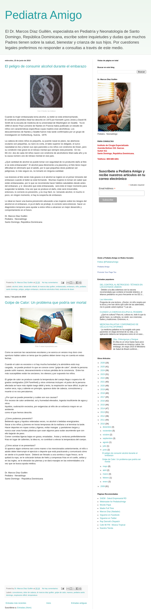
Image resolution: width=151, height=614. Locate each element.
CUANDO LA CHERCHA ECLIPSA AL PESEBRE (121, 312)
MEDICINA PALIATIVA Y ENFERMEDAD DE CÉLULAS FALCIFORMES (119, 325)
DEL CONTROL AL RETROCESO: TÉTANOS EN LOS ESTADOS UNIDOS (121, 286)
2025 (103, 367)
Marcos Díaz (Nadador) (110, 511)
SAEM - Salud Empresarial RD (113, 498)
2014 (103, 408)
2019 (103, 389)
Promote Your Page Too (106, 272)
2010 (103, 424)
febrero (106, 478)
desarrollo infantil (30, 286)
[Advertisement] (42, 252)
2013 (103, 412)
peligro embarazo (31, 289)
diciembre (107, 427)
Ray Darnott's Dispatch (110, 521)
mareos (70, 592)
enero (105, 482)
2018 (103, 393)
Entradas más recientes (16, 603)
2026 (103, 363)
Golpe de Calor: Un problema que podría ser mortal (45, 302)
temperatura (32, 595)
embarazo (71, 286)
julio (105, 446)
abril (105, 470)
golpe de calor (60, 592)
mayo (105, 466)
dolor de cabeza (29, 592)
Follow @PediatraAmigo (107, 262)
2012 (103, 416)
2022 (103, 378)
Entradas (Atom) (24, 608)
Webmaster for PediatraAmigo (113, 502)
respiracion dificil (20, 595)
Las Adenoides (106, 299)
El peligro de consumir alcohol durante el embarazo (45, 66)
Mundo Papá (105, 505)
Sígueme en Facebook (110, 515)
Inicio (48, 603)
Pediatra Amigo (43, 15)
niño (77, 286)
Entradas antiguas (79, 603)
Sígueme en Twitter (108, 518)
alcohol (15, 286)
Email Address (107, 188)
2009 (103, 486)
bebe (21, 286)
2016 (103, 401)
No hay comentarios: (50, 282)
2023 (103, 374)
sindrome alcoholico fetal (49, 289)
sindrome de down (67, 289)
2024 (103, 370)
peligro (21, 289)
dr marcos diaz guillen (46, 286)
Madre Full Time (107, 508)
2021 (103, 382)
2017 (103, 397)
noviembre (107, 431)
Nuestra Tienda (106, 528)
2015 (103, 405)
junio (105, 450)
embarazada (61, 286)
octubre (106, 435)
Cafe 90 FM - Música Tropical (112, 525)
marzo (106, 474)
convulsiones (17, 592)
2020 (103, 386)
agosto (106, 442)
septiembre (108, 438)
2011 (103, 420)
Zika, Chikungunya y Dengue (125, 339)
